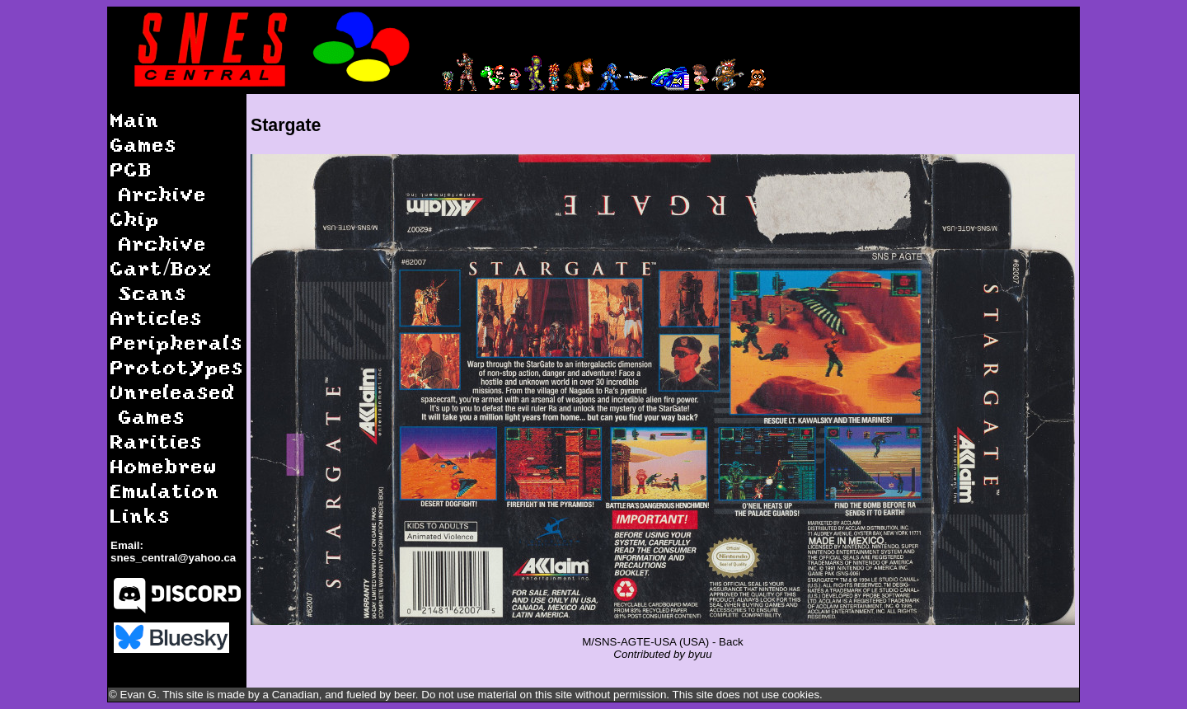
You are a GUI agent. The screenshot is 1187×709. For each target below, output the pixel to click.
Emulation (165, 490)
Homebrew (164, 465)
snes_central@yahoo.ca (173, 558)
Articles (156, 317)
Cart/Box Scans (161, 280)
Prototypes (177, 366)
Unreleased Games (173, 404)
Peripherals (176, 341)
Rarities (156, 440)
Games (143, 143)
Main (135, 119)
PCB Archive (158, 181)
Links (140, 514)
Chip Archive (158, 230)
